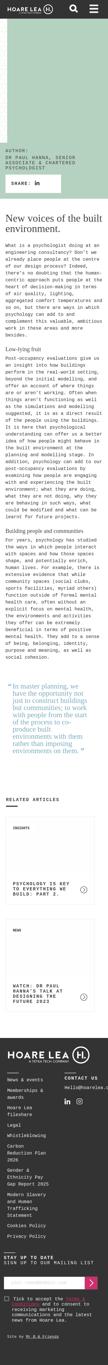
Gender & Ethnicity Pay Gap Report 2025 (28, 1177)
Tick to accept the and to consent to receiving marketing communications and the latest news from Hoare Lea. (55, 1310)
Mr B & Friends (42, 1337)
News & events (25, 1080)
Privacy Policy (26, 1236)
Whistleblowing (26, 1135)
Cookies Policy (26, 1226)
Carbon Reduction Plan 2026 (26, 1153)
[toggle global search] (74, 9)
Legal (14, 1125)
